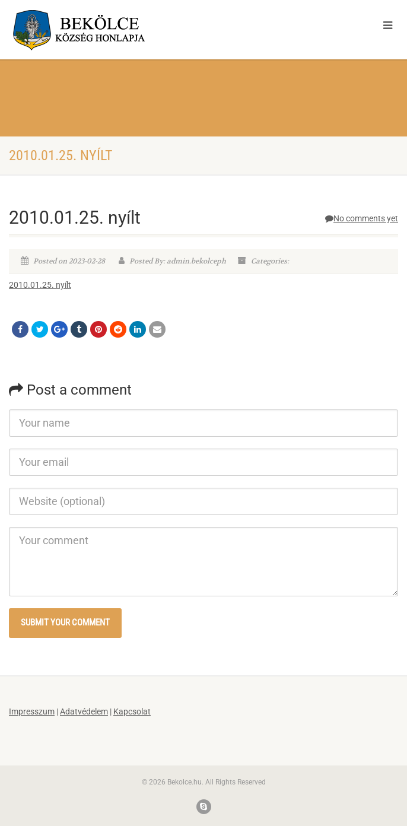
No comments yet (361, 218)
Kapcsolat (132, 711)
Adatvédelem (84, 711)
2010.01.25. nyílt (40, 285)
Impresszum (32, 711)
